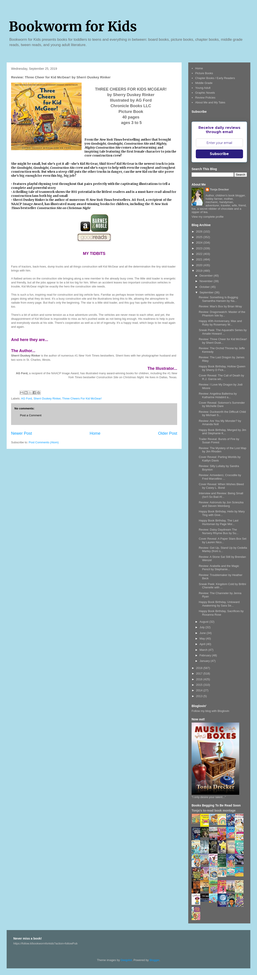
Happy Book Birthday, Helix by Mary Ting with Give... (222, 513)
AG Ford (26, 398)
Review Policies (205, 97)
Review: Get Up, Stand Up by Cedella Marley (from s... (223, 549)
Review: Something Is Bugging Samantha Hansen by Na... (218, 299)
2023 (199, 248)
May (203, 638)
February (206, 655)
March (204, 649)
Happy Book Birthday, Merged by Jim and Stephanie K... (222, 431)
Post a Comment (30, 415)
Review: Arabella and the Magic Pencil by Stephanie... (219, 567)
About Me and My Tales (210, 102)
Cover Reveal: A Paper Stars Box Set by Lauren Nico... (222, 540)
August (204, 621)
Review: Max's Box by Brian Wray (220, 306)
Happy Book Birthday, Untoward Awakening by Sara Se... (219, 603)
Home (95, 433)
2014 (199, 690)
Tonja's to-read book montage (213, 810)
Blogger (154, 960)
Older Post (167, 433)
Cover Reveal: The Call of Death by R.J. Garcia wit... (221, 377)
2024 (199, 242)
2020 (199, 265)
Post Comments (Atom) (44, 442)
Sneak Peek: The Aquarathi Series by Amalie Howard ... (223, 331)
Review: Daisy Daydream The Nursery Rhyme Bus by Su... (218, 531)
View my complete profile (208, 216)
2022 (199, 254)
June (203, 633)
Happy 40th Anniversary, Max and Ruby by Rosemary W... (220, 322)
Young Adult (202, 87)
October (205, 287)
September (207, 292)
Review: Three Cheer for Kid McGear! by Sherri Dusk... (223, 340)
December (207, 275)
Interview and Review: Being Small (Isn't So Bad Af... (221, 495)
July (203, 627)
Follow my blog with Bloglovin (210, 711)
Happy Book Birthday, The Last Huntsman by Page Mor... (218, 522)
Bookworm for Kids (73, 26)
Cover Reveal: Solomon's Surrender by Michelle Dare (222, 404)
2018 (199, 668)
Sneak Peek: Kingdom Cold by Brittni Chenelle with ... (222, 585)
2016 (199, 679)
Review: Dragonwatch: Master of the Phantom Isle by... (222, 313)
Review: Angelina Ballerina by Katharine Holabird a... (218, 395)
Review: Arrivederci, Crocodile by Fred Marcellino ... (220, 476)
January (205, 661)
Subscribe (219, 154)
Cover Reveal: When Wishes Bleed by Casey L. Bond (221, 486)
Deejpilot (126, 960)
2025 (199, 237)
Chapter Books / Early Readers (215, 78)
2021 (199, 259)
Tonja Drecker (219, 189)
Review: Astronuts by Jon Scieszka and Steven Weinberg (221, 504)
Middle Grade (203, 83)
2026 (199, 231)
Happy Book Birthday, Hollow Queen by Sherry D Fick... (222, 368)
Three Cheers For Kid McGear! (82, 398)
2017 (199, 673)
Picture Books (204, 73)
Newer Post (21, 433)
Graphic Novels (205, 92)
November (207, 281)
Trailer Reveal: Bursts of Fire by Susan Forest (219, 440)
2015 (199, 684)
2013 (199, 696)
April (203, 644)
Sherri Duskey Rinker (47, 398)
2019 (199, 270)
